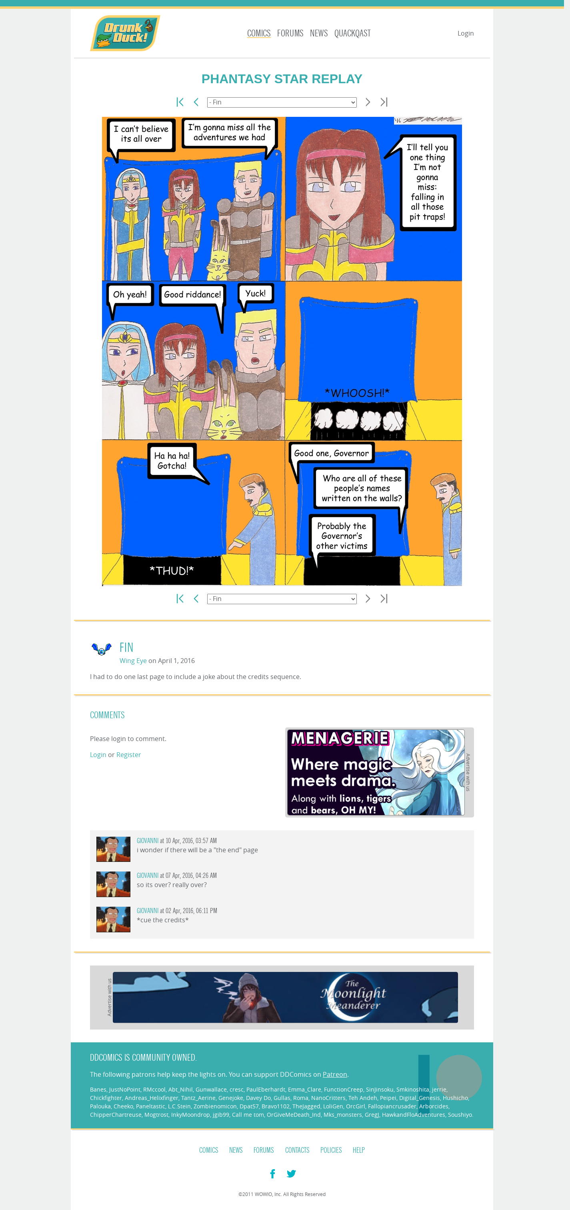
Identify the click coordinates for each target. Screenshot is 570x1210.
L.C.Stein (179, 1106)
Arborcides (433, 1106)
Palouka (100, 1106)
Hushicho (455, 1098)
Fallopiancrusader (392, 1106)
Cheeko (123, 1106)
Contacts (297, 1150)
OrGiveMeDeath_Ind (294, 1114)
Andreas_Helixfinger (151, 1098)
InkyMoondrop (190, 1114)
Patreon (335, 1074)
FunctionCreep (343, 1089)
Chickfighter (106, 1098)
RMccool (154, 1089)
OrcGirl (355, 1106)
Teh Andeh (362, 1098)
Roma (300, 1098)
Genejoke (230, 1098)
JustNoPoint (124, 1089)
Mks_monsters (343, 1114)
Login (466, 33)
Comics (259, 33)
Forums (290, 33)
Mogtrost (156, 1114)
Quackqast (352, 33)
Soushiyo (460, 1114)
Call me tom (248, 1114)
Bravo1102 (276, 1106)
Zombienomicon (215, 1106)
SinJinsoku (380, 1089)
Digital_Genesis (419, 1098)
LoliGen (333, 1106)
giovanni (147, 841)
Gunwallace (211, 1089)
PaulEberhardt (265, 1089)
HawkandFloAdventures (413, 1114)
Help (359, 1150)
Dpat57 (249, 1106)
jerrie (439, 1089)
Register (128, 754)
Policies (331, 1150)
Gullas (282, 1098)
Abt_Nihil (180, 1089)
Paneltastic (150, 1106)
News (319, 33)
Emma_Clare (304, 1089)
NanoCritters (328, 1098)
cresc (237, 1089)
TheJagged (306, 1106)
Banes (98, 1089)
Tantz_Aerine (198, 1098)
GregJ (372, 1114)
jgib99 (221, 1114)
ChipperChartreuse (116, 1114)
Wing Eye (133, 660)
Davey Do (258, 1098)
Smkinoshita (412, 1089)
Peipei (388, 1098)
